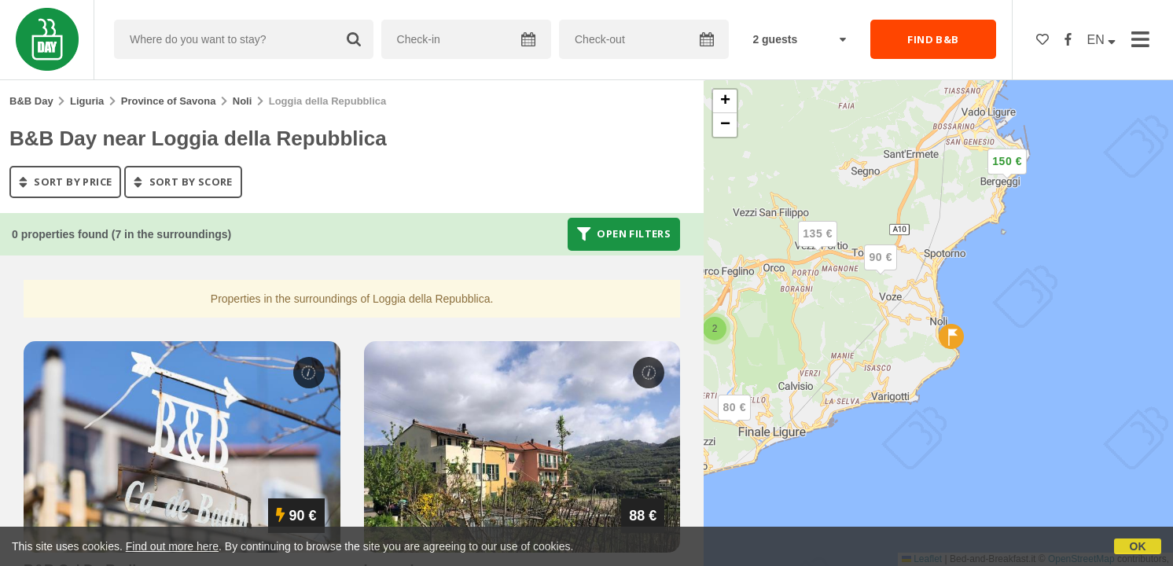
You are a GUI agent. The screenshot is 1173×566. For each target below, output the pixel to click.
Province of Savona (168, 101)
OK (1138, 546)
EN (1101, 39)
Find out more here (172, 546)
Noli (242, 101)
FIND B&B (932, 39)
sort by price (65, 182)
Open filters (624, 234)
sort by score (183, 182)
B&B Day (31, 101)
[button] (1007, 174)
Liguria (87, 101)
